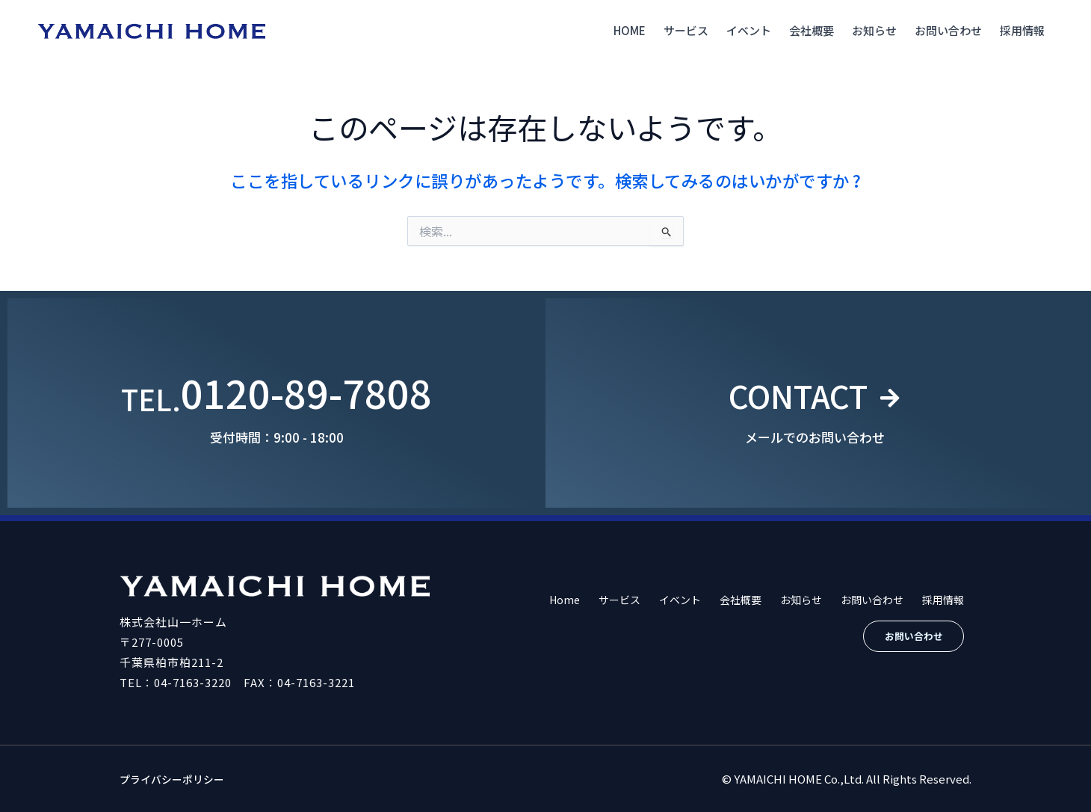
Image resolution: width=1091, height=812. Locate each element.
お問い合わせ (948, 30)
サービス (686, 30)
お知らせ (874, 30)
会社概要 (811, 30)
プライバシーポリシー (176, 779)
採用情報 (1022, 30)
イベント (748, 30)
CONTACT (796, 392)
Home (630, 30)
